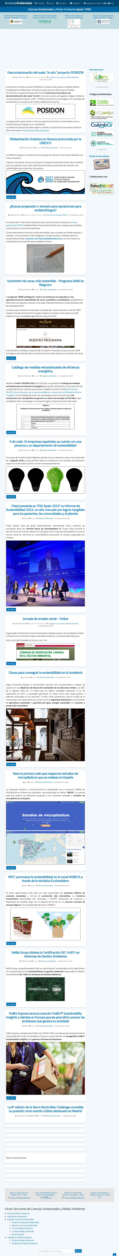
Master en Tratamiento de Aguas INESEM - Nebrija (103, 16)
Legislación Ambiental (17, 1219)
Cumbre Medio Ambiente (23, 1234)
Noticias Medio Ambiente (18, 1216)
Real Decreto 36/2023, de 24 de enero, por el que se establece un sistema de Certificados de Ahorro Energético (44, 392)
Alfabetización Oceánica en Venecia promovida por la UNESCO (45, 140)
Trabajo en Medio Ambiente (19, 1240)
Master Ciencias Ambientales (25, 1228)
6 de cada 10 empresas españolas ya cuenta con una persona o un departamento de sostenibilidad (45, 443)
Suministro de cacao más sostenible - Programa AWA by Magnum (45, 282)
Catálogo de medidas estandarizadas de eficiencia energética (45, 369)
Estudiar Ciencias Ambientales (20, 1222)
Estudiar (62, 3)
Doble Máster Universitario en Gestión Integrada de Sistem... (16, 16)
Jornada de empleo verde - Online (45, 618)
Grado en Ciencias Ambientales (25, 1225)
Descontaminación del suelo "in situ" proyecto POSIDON (45, 72)
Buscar (78, 1253)
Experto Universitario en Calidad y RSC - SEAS (19, 1193)
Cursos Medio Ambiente (22, 1231)
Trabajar (75, 3)
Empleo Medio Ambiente (23, 1243)
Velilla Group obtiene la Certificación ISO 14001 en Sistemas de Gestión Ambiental (45, 954)
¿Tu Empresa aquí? (102, 87)
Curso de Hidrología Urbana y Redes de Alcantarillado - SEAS (46, 1194)
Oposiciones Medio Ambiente (24, 1246)
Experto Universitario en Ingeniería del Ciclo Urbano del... (100, 1194)
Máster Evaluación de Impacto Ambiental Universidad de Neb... (45, 16)
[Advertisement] (59, 46)
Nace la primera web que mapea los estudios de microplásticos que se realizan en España (45, 775)
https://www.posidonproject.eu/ (35, 130)
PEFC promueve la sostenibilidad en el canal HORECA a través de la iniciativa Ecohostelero (45, 878)
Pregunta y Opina (93, 3)
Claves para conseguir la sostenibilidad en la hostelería (45, 672)
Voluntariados (18, 1237)
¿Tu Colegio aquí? (101, 149)
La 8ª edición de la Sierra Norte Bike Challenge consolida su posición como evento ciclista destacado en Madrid (45, 1109)
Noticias (39, 3)
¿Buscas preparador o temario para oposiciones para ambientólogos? (45, 208)
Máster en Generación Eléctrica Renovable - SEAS (73, 1193)
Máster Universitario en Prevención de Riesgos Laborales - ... (74, 17)
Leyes (50, 3)
